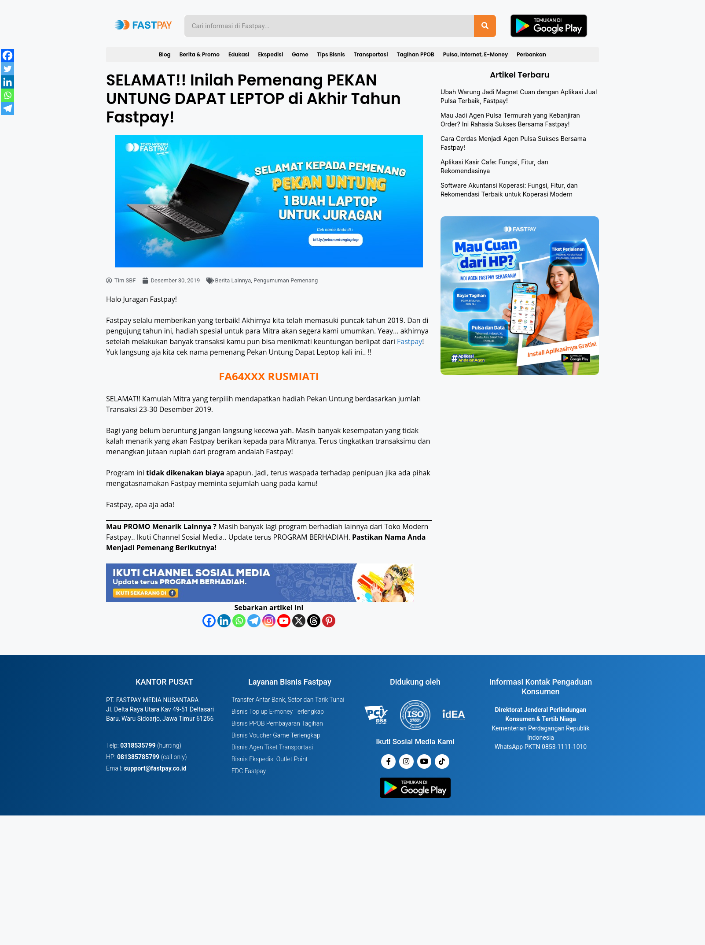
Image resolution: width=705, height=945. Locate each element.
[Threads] (313, 620)
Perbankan (531, 54)
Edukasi (238, 54)
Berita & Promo (200, 54)
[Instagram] (268, 620)
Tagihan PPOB (415, 54)
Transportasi (371, 54)
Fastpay (409, 341)
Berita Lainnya (233, 280)
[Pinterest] (328, 620)
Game (300, 54)
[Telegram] (254, 620)
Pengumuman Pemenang (285, 280)
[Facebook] (209, 620)
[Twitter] (7, 68)
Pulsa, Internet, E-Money (475, 54)
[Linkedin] (224, 620)
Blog (165, 54)
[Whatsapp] (239, 620)
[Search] (485, 26)
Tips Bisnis (331, 54)
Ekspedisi (270, 54)
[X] (298, 620)
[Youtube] (283, 620)
